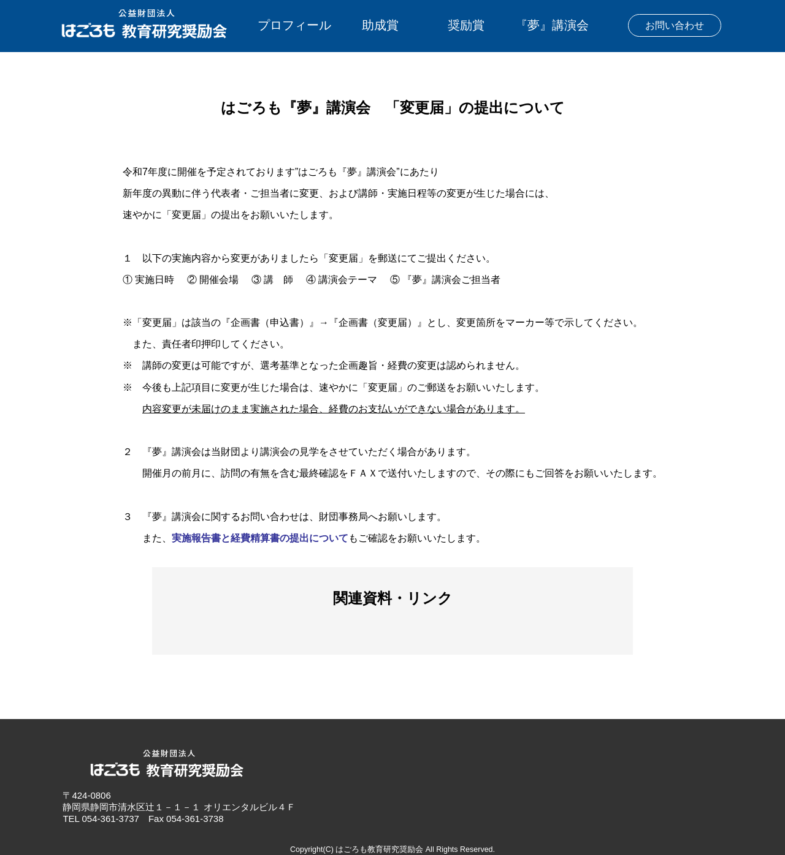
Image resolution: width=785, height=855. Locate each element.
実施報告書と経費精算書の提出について (260, 538)
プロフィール (294, 25)
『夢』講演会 (552, 25)
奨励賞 (466, 25)
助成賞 (380, 25)
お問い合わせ (674, 25)
